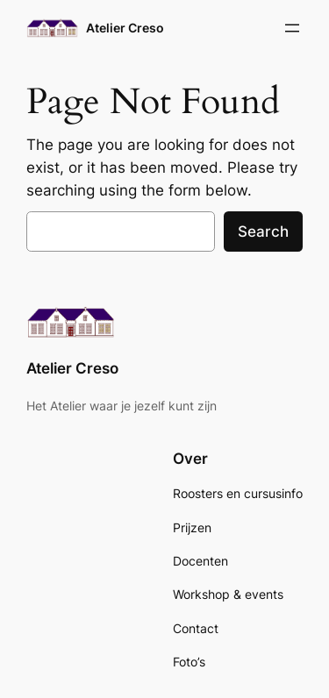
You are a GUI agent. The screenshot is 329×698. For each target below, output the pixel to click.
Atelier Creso (125, 27)
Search (263, 231)
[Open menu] (292, 28)
